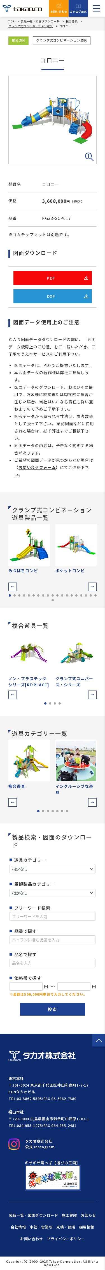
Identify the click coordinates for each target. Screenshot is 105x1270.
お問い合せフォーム (37, 467)
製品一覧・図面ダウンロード (40, 21)
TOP (11, 21)
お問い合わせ (58, 8)
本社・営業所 (41, 1227)
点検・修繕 (65, 1227)
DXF (67, 296)
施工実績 (69, 1215)
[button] (12, 587)
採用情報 (86, 1227)
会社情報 (18, 1227)
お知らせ (88, 1215)
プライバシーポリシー (66, 1238)
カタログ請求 (78, 8)
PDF (67, 278)
